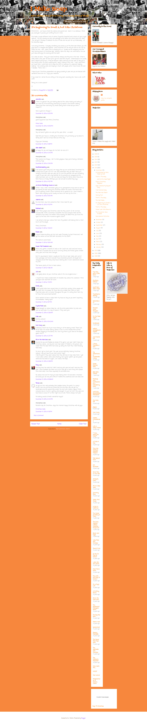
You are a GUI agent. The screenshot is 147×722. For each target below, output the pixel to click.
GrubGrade (96, 323)
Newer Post (36, 424)
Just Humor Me (96, 338)
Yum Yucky (39, 325)
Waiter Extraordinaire (96, 419)
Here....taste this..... (96, 667)
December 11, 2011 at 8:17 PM (44, 302)
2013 (96, 162)
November (99, 220)
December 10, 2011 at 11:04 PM (44, 196)
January (98, 247)
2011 (95, 168)
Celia (37, 317)
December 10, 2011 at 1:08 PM (44, 144)
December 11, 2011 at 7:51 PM (44, 282)
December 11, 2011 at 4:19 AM (44, 228)
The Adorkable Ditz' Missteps (96, 650)
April (97, 239)
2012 (96, 165)
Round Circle (96, 548)
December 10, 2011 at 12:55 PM (44, 126)
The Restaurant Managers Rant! (96, 607)
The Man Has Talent (101, 193)
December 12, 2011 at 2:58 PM (44, 361)
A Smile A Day (96, 442)
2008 (96, 256)
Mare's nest (96, 622)
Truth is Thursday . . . (102, 198)
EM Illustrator (95, 466)
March (98, 242)
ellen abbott (39, 148)
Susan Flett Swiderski (42, 246)
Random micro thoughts (95, 309)
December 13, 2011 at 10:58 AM (44, 379)
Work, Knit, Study (96, 500)
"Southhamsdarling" (96, 295)
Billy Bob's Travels (96, 373)
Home (59, 424)
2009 (96, 253)
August (98, 228)
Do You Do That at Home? (96, 555)
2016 (96, 154)
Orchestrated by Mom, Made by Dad (102, 173)
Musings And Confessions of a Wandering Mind (96, 382)
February (99, 245)
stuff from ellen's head (96, 288)
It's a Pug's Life (96, 585)
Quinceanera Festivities (102, 216)
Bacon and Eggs (96, 534)
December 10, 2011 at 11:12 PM (44, 205)
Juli (37, 272)
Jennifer (38, 99)
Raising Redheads (95, 633)
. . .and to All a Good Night (103, 179)
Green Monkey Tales (95, 365)
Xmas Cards (39, 123)
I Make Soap (48, 9)
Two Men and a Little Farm (96, 273)
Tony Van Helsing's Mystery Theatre (95, 451)
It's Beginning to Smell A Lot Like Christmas (103, 203)
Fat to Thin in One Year (96, 473)
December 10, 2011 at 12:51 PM (44, 114)
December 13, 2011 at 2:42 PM (44, 399)
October (98, 222)
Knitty (37, 286)
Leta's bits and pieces (96, 563)
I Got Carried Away (101, 190)
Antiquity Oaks (95, 480)
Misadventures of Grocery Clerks (96, 681)
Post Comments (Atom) (63, 429)
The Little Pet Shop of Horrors (96, 577)
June (97, 234)
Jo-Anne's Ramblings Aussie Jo (45, 185)
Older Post (82, 424)
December (99, 170)
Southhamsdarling (41, 167)
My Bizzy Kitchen (95, 281)
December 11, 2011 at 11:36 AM (44, 268)
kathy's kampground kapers (96, 330)
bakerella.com (96, 302)
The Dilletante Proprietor (96, 659)
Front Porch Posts (96, 570)
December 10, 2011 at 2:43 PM (44, 153)
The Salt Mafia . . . (101, 200)
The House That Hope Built (96, 641)
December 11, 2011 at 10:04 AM (44, 243)
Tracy (37, 365)
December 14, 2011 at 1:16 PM (44, 412)
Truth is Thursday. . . (102, 177)
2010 (95, 251)
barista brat (96, 627)
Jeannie (38, 200)
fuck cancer (96, 675)
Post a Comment (39, 416)
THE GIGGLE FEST (96, 459)
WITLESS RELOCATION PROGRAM (96, 393)
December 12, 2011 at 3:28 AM (44, 313)
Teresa (37, 383)
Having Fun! (99, 195)
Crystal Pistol (39, 306)
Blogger (83, 718)
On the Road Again (96, 317)
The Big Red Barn (96, 616)
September (99, 225)
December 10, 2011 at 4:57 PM (44, 182)
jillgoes (95, 407)
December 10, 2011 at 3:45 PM (44, 164)
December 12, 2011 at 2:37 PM (44, 336)
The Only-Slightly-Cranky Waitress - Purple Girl (96, 525)
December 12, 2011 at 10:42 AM (44, 322)
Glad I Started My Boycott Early (103, 186)
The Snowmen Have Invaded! (102, 213)
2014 (96, 160)
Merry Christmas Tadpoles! (101, 182)
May (97, 236)
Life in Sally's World (96, 427)
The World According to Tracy (96, 514)
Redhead (38, 209)
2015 (96, 157)
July (97, 231)
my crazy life (95, 401)
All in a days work (96, 486)
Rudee (37, 232)
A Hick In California (95, 507)
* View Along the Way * (96, 434)
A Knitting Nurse (96, 592)
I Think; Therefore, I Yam (96, 345)
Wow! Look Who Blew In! (103, 210)
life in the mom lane (42, 340)
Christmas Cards (40, 409)
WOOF (95, 671)
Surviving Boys (96, 493)
